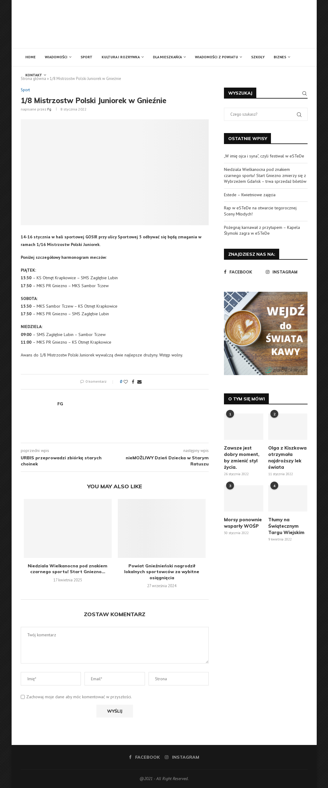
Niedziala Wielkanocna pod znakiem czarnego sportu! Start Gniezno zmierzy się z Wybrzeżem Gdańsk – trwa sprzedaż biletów (265, 175)
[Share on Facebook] (133, 382)
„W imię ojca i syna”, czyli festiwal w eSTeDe (264, 156)
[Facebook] (243, 272)
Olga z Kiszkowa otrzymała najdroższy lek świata (287, 457)
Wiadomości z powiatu (216, 57)
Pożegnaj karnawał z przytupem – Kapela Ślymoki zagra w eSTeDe (262, 230)
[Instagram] (285, 272)
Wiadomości (56, 57)
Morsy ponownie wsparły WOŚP (243, 523)
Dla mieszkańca (167, 57)
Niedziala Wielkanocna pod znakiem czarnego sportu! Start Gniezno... (67, 569)
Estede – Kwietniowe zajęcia (250, 194)
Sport (86, 57)
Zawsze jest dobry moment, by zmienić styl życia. (241, 457)
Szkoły (258, 57)
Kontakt (33, 75)
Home (30, 57)
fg (49, 109)
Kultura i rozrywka (121, 57)
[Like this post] (126, 382)
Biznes (280, 57)
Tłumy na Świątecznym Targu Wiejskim (286, 526)
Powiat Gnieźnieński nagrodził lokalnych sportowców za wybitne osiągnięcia (161, 571)
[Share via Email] (139, 382)
